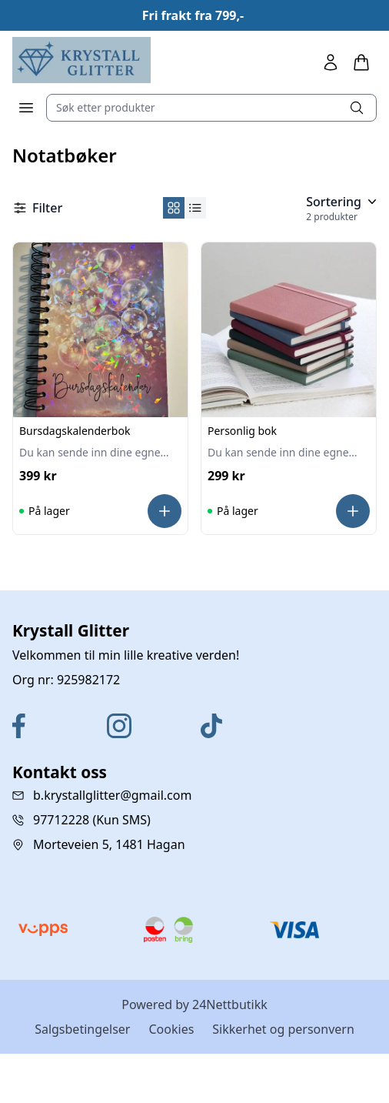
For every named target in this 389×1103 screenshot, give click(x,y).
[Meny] (26, 108)
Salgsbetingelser (82, 1029)
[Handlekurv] (361, 62)
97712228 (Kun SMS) (92, 820)
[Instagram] (148, 725)
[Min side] (330, 62)
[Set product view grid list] (195, 208)
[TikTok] (242, 725)
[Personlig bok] (288, 329)
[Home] (81, 60)
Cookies (171, 1029)
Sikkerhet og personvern (283, 1029)
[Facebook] (53, 725)
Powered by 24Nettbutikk (194, 1004)
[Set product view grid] (174, 208)
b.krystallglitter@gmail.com (112, 795)
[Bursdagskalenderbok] (100, 329)
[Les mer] (164, 511)
